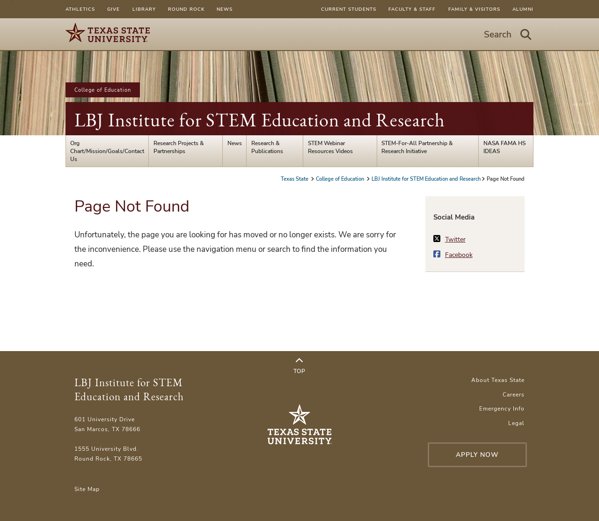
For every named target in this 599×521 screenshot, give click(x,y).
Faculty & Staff (412, 9)
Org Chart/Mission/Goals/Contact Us (107, 151)
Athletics (80, 9)
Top (299, 366)
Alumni (522, 9)
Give (113, 9)
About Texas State (498, 380)
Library (144, 9)
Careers (514, 394)
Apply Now (477, 454)
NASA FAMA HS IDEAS (504, 147)
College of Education (102, 90)
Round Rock (186, 9)
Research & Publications (267, 147)
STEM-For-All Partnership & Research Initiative (417, 147)
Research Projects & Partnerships (178, 147)
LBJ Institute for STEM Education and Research (259, 120)
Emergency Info (502, 408)
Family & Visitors (474, 9)
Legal (516, 423)
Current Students (348, 9)
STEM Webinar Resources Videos (330, 147)
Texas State (295, 179)
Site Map (87, 489)
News (225, 9)
